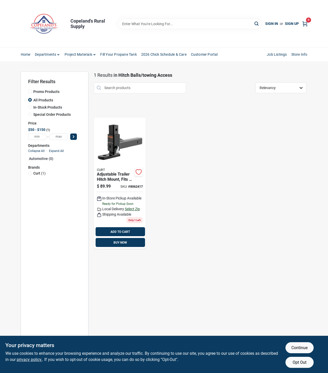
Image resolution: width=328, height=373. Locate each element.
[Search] (257, 23)
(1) (39, 173)
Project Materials (78, 54)
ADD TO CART (120, 232)
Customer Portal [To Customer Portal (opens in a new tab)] (204, 54)
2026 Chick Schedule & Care (164, 54)
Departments (45, 54)
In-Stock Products (47, 107)
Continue (299, 347)
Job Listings (277, 54)
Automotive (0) (41, 159)
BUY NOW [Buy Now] (120, 242)
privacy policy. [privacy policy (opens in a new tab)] (29, 359)
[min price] (37, 136)
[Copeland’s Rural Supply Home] (44, 24)
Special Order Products (52, 114)
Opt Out (299, 362)
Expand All (56, 151)
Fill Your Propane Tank (118, 54)
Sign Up (292, 24)
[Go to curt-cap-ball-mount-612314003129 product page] (120, 183)
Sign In (271, 24)
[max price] (59, 136)
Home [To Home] (25, 54)
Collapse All (36, 151)
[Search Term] (190, 24)
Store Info (299, 54)
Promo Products (46, 91)
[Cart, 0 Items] (305, 23)
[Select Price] (73, 136)
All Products (43, 100)
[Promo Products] (30, 91)
